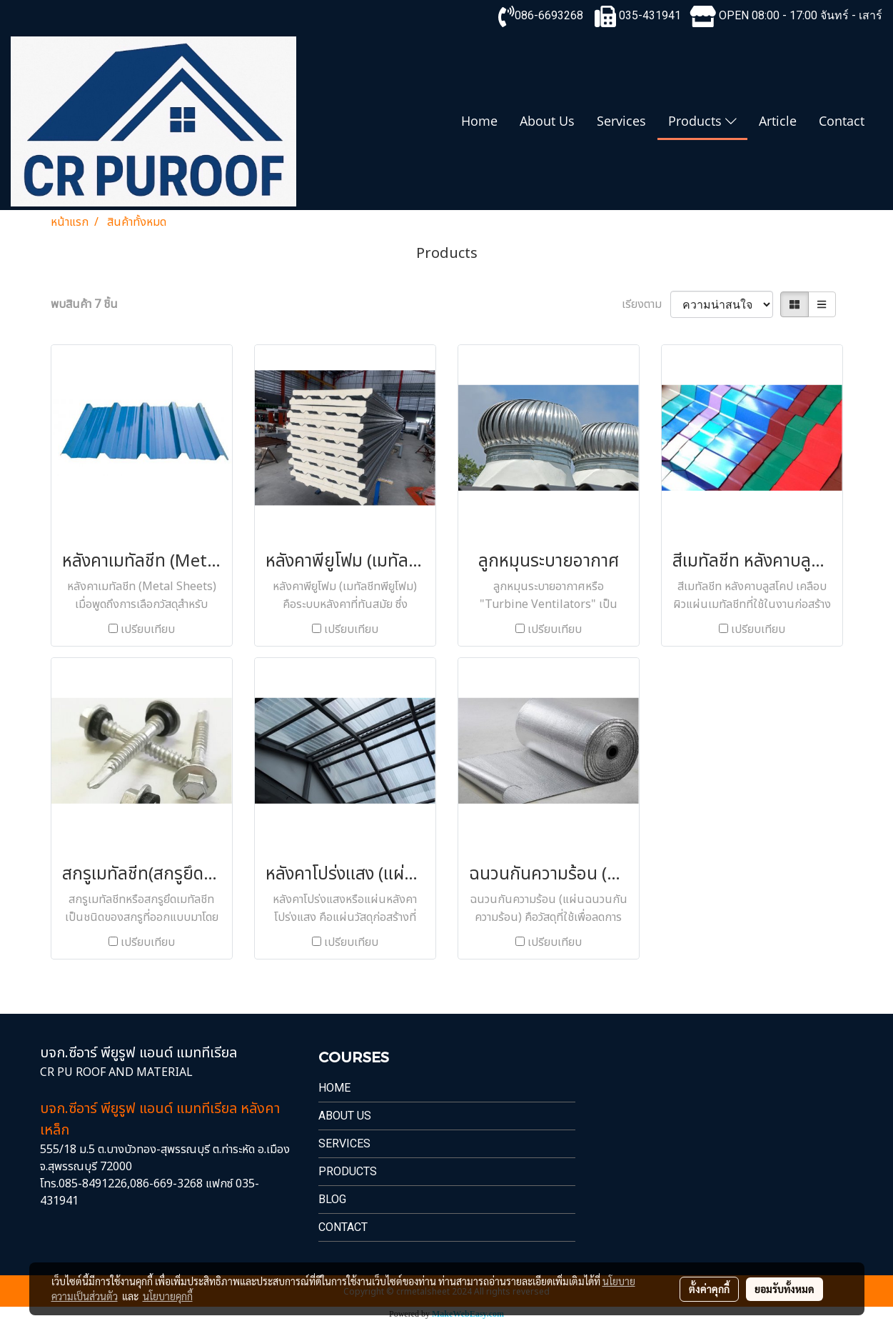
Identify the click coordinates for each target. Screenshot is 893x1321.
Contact (841, 120)
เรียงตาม (646, 304)
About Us (547, 120)
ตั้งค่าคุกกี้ (709, 1288)
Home (479, 120)
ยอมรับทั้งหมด (784, 1288)
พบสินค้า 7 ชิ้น (84, 304)
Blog (332, 1199)
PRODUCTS (347, 1171)
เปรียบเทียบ (148, 629)
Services (621, 120)
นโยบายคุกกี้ (168, 1296)
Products (702, 120)
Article (778, 120)
